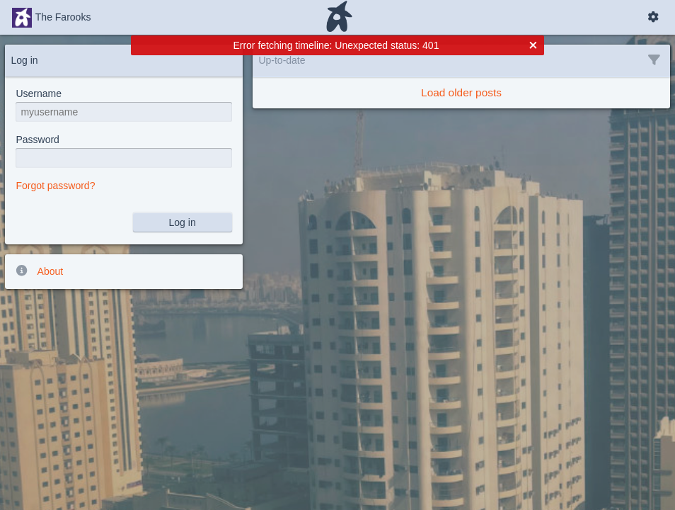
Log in (182, 222)
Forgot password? (55, 185)
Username (39, 93)
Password (37, 139)
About (39, 270)
